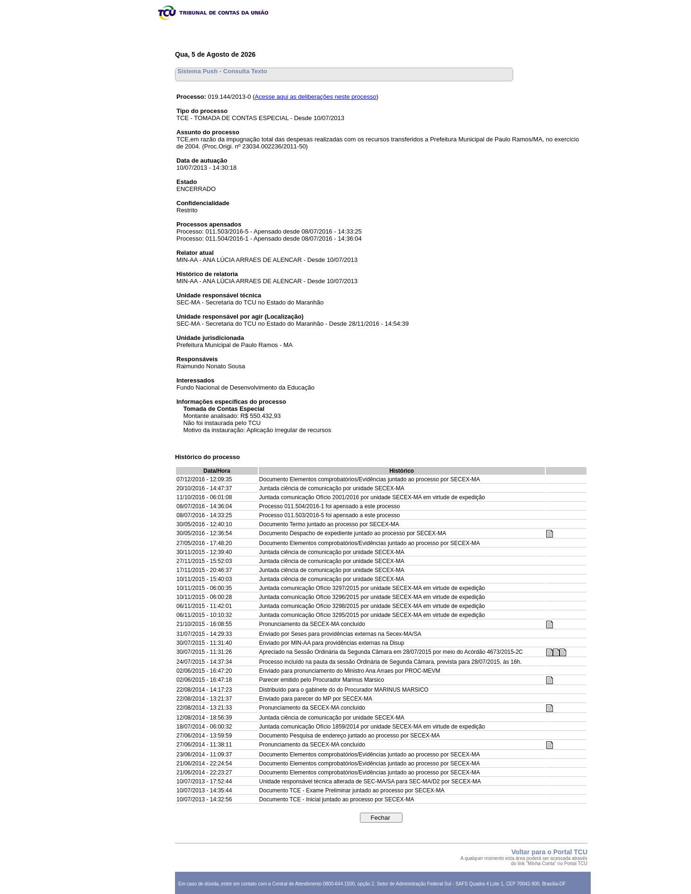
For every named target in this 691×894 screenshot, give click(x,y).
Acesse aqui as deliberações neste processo (315, 96)
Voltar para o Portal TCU (549, 852)
